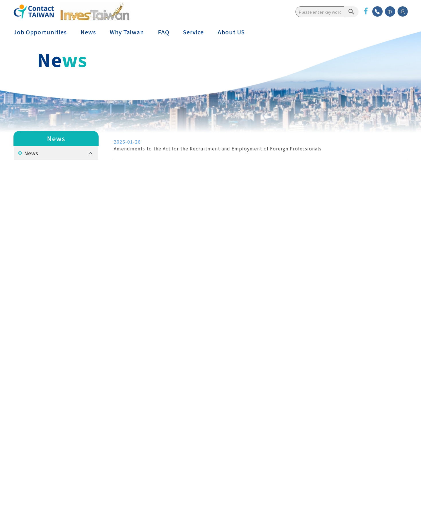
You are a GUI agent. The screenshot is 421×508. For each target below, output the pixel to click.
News (88, 32)
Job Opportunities (40, 32)
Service (193, 32)
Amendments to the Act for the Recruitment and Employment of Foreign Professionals (218, 148)
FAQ (163, 32)
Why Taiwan (127, 32)
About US (231, 32)
